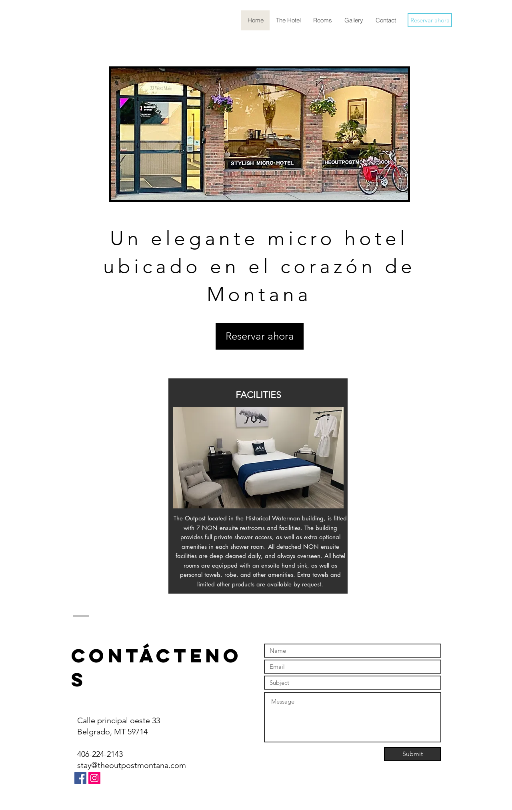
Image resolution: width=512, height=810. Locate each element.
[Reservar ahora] (430, 20)
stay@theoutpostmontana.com (131, 765)
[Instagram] (94, 778)
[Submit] (412, 754)
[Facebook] (80, 778)
